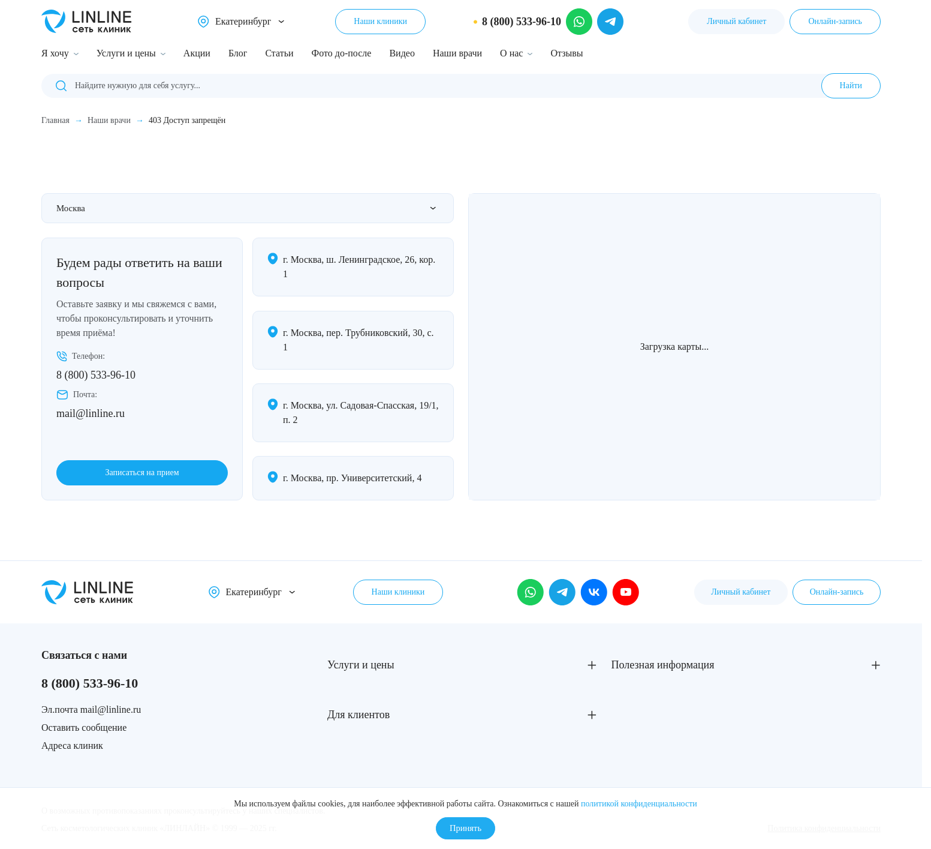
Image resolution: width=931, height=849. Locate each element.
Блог (238, 53)
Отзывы (566, 53)
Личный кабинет (736, 21)
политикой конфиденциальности (639, 801)
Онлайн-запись (835, 21)
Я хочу (55, 53)
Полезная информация (663, 665)
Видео (401, 53)
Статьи (279, 53)
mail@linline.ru (90, 415)
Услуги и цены (126, 53)
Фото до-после (342, 53)
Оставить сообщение (83, 727)
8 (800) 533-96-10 (95, 376)
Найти (851, 85)
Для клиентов (358, 715)
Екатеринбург (243, 21)
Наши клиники (380, 21)
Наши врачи (457, 53)
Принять (465, 827)
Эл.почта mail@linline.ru (91, 709)
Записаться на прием (142, 472)
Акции (196, 53)
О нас (511, 53)
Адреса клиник (72, 745)
